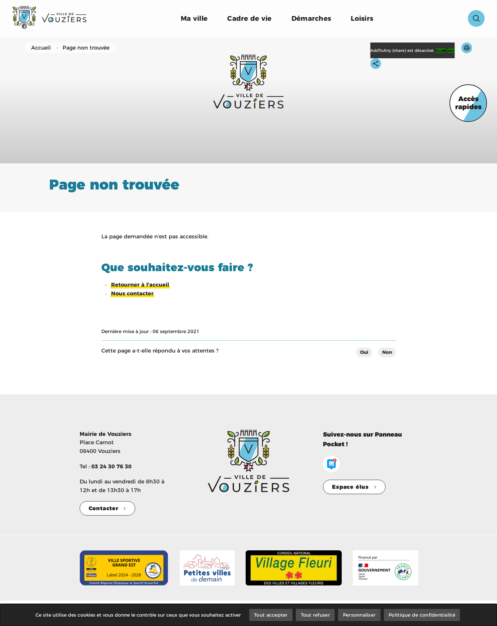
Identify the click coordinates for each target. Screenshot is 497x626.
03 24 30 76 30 (111, 466)
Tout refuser (315, 615)
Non (387, 352)
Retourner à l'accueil (140, 285)
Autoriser (445, 51)
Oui (364, 352)
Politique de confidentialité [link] (422, 615)
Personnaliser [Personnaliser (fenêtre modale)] (359, 615)
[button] (466, 48)
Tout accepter (270, 615)
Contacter (103, 508)
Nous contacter (132, 293)
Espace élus (350, 487)
